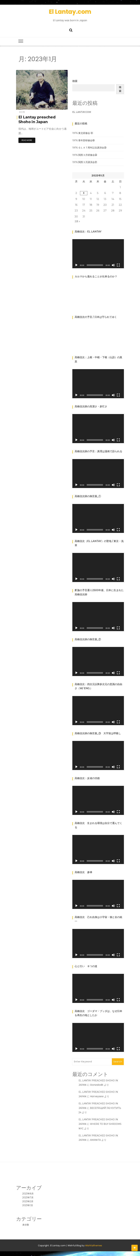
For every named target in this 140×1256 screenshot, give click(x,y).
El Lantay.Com (81, 112)
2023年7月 (27, 1197)
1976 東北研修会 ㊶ (82, 133)
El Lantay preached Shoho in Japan (36, 119)
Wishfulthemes (93, 1245)
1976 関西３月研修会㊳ (84, 154)
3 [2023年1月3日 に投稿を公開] (83, 193)
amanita (95, 1140)
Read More (27, 140)
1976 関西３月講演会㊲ (84, 162)
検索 (74, 81)
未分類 (22, 112)
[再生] (76, 265)
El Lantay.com (70, 12)
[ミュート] (113, 265)
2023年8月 (28, 1193)
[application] (98, 253)
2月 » (77, 221)
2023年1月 (27, 1205)
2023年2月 (27, 1201)
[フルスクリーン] (118, 265)
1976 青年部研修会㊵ (83, 140)
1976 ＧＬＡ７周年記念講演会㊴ (89, 147)
